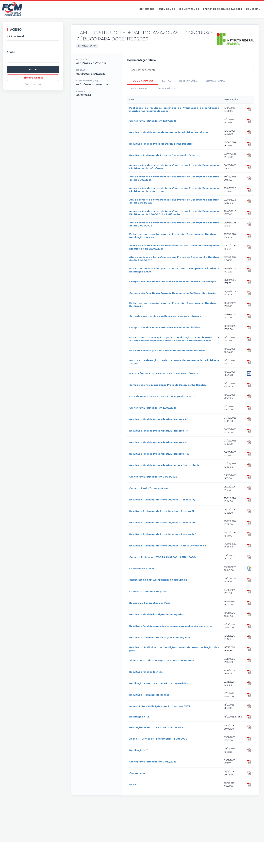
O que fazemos (189, 9)
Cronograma (137, 773)
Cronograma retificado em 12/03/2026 (153, 407)
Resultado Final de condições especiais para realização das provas (170, 626)
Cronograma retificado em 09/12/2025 (152, 761)
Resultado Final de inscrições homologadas (156, 614)
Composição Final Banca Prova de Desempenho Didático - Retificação (172, 293)
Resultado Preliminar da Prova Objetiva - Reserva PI (161, 511)
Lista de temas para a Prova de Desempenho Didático (162, 396)
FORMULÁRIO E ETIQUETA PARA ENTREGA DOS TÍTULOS (163, 373)
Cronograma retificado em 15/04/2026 (153, 120)
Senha (11, 52)
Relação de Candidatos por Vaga (149, 603)
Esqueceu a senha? (33, 84)
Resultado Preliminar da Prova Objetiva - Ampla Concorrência (167, 545)
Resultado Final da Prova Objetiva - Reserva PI (158, 442)
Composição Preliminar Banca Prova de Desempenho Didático (168, 385)
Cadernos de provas (141, 568)
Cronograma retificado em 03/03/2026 (153, 476)
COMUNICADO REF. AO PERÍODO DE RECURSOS (158, 580)
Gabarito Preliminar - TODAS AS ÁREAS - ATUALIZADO (162, 557)
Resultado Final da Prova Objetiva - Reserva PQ (158, 419)
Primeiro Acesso (33, 77)
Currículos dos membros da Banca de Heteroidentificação (165, 316)
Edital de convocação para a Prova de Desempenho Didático (167, 350)
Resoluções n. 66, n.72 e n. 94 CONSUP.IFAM (156, 727)
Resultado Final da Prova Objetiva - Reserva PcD (159, 453)
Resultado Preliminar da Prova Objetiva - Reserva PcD (162, 534)
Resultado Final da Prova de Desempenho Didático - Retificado (168, 132)
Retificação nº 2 (139, 716)
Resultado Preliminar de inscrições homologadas (159, 637)
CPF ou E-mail (15, 36)
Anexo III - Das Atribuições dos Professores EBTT (159, 706)
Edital (133, 784)
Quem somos (166, 9)
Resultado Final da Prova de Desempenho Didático (161, 143)
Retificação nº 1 (138, 750)
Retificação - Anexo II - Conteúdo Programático (158, 683)
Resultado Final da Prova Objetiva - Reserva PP (158, 430)
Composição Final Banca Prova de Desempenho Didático (164, 327)
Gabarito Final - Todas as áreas (148, 488)
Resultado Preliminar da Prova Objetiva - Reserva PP (162, 522)
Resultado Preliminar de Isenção (149, 694)
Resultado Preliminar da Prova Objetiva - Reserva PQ (162, 499)
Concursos (146, 9)
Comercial (253, 9)
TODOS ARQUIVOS (142, 80)
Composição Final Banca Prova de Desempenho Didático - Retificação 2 (174, 281)
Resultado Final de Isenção (146, 671)
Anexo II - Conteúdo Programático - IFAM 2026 (158, 738)
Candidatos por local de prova (148, 591)
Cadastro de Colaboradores (222, 9)
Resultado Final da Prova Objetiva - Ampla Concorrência (164, 465)
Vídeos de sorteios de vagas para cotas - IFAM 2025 (161, 660)
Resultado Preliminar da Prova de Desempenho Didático (164, 155)
